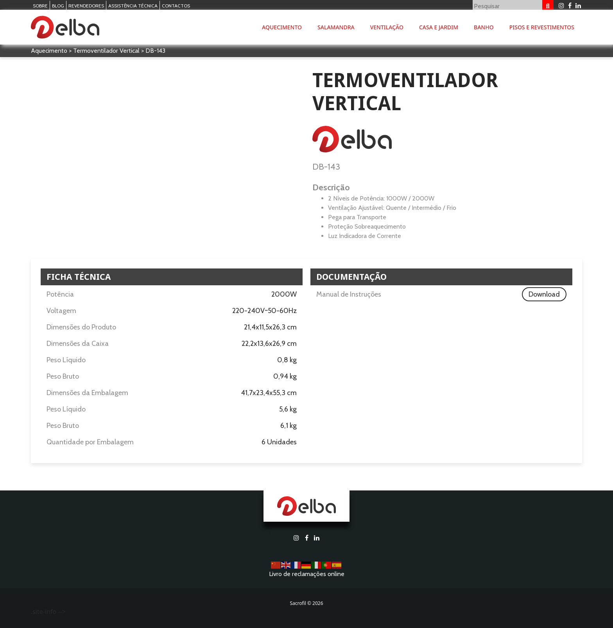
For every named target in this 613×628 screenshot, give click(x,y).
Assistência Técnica (133, 6)
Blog (58, 6)
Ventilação (386, 27)
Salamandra (336, 27)
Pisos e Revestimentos (541, 27)
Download (544, 294)
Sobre (40, 6)
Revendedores (86, 6)
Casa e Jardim (438, 27)
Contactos (176, 6)
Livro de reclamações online (306, 574)
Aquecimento (282, 27)
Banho (484, 27)
